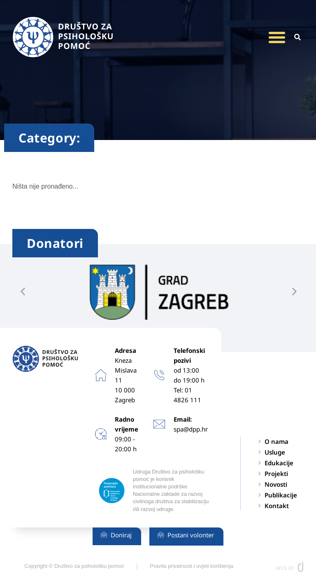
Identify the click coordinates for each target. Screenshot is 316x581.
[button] (276, 37)
